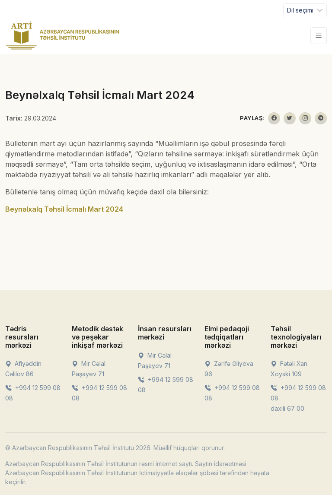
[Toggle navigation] (305, 10)
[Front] (62, 35)
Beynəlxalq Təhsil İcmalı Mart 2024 (64, 209)
